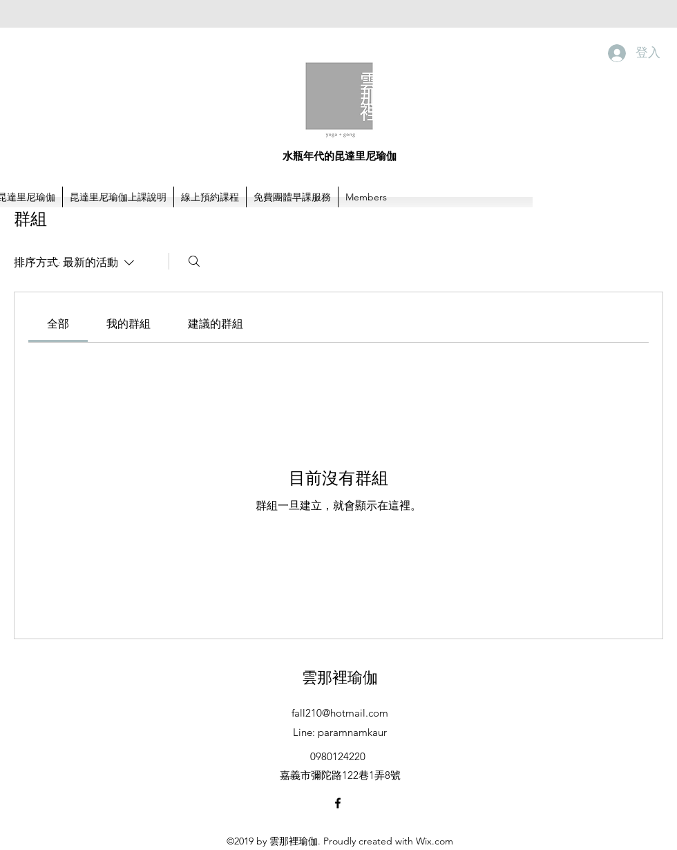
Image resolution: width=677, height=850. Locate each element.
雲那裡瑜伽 (340, 677)
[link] (58, 323)
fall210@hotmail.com (340, 712)
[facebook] (338, 803)
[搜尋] (194, 261)
